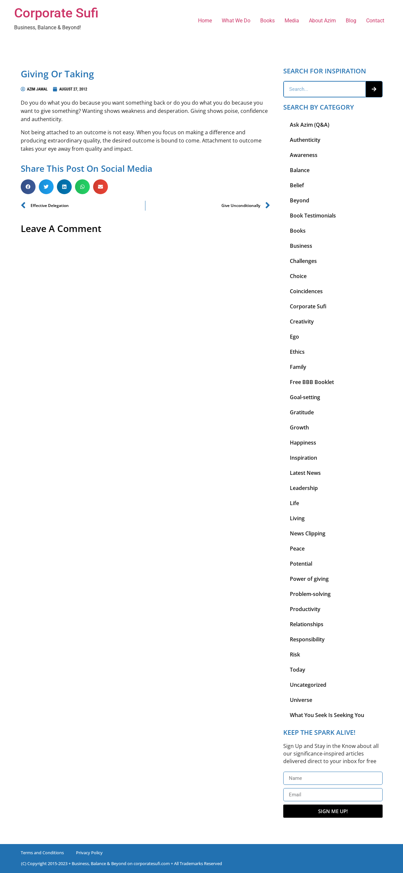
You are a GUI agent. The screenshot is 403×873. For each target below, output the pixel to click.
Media (292, 20)
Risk (295, 654)
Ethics (297, 351)
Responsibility (307, 639)
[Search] (374, 89)
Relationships (306, 624)
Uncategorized (308, 684)
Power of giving (309, 578)
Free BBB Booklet (312, 382)
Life (294, 503)
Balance (300, 170)
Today (297, 669)
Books (267, 20)
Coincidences (306, 291)
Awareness (303, 155)
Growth (299, 427)
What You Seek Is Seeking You (327, 715)
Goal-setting (305, 397)
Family (298, 367)
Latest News (305, 472)
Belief (297, 185)
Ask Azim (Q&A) (309, 124)
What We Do (236, 20)
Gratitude (302, 412)
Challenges (303, 261)
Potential (301, 563)
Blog (351, 20)
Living (297, 518)
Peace (297, 548)
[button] (28, 186)
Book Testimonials (313, 215)
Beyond (299, 200)
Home (205, 20)
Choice (298, 276)
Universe (301, 700)
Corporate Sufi (56, 13)
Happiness (303, 442)
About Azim (322, 20)
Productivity (305, 609)
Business (301, 245)
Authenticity (305, 139)
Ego (294, 336)
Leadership (304, 488)
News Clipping (307, 533)
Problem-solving (310, 594)
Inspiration (303, 457)
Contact (375, 20)
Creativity (302, 321)
